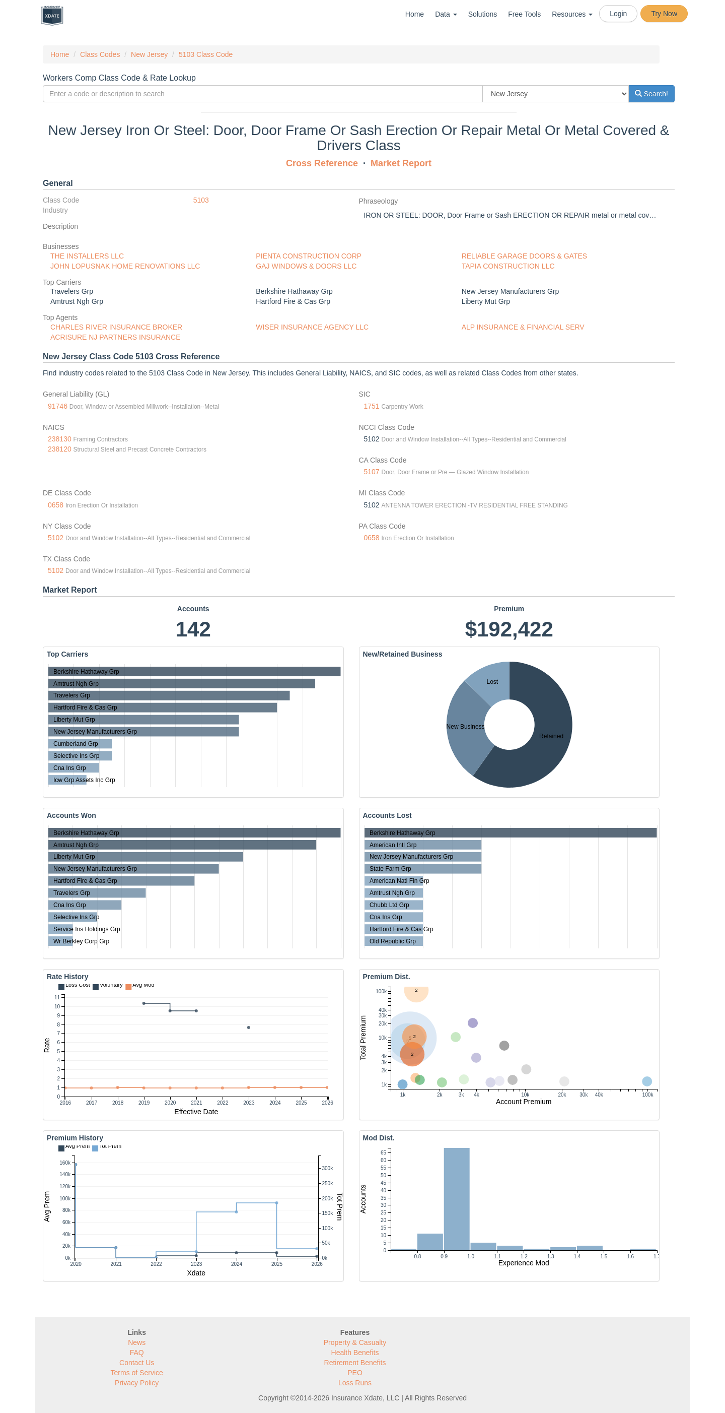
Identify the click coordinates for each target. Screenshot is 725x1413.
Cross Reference (322, 163)
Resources (572, 14)
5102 (55, 538)
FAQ (137, 1352)
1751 (372, 406)
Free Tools (524, 14)
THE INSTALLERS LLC (87, 256)
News (137, 1342)
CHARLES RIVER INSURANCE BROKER (116, 327)
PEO (354, 1373)
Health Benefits (355, 1352)
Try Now (664, 14)
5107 (372, 472)
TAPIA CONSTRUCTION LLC (508, 266)
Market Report (401, 163)
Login (618, 14)
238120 (59, 449)
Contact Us (136, 1363)
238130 (59, 439)
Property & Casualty (355, 1342)
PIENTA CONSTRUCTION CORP (308, 256)
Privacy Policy (137, 1383)
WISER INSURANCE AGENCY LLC (312, 327)
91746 (57, 406)
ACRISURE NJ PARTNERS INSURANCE (115, 337)
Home (414, 14)
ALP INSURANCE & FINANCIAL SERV (523, 327)
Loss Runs (355, 1383)
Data (446, 14)
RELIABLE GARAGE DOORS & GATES (524, 256)
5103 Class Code (206, 54)
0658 (55, 505)
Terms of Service (137, 1373)
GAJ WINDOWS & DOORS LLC (306, 266)
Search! (651, 94)
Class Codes (100, 54)
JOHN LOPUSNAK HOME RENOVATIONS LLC (125, 266)
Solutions (482, 14)
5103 (201, 200)
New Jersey (149, 54)
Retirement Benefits (355, 1363)
